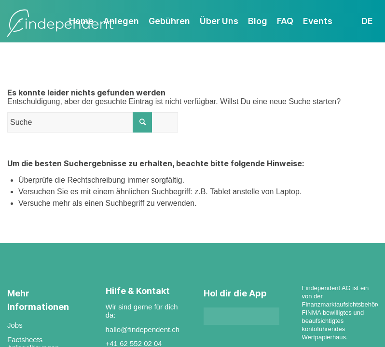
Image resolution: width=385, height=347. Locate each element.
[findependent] (60, 23)
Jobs (15, 325)
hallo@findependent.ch (143, 329)
